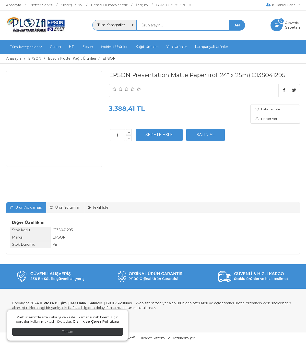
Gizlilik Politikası (119, 303)
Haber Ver (266, 119)
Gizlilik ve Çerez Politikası (96, 321)
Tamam (67, 332)
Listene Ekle (268, 109)
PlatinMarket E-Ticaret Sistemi (138, 338)
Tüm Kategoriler (24, 47)
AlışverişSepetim (292, 25)
